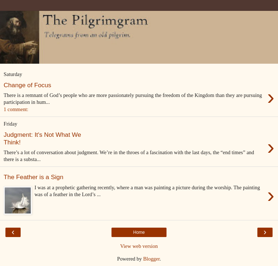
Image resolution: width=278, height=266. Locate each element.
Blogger (151, 259)
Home (139, 232)
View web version (139, 246)
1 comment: (16, 109)
